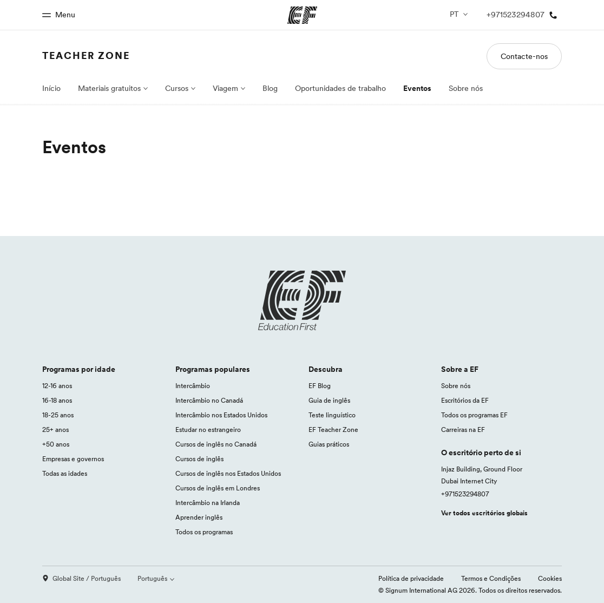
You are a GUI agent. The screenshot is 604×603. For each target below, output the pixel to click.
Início (51, 88)
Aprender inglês (198, 517)
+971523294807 (465, 494)
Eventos (417, 88)
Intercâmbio (192, 385)
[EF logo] (302, 300)
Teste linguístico (332, 415)
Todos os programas (204, 531)
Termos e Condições (491, 578)
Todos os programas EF (474, 415)
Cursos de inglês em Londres (217, 488)
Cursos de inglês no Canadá (216, 444)
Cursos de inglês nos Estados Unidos (228, 473)
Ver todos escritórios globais (484, 512)
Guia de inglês (329, 400)
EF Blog (319, 385)
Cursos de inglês (199, 458)
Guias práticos (328, 444)
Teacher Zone (86, 55)
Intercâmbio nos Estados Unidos (221, 415)
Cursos (176, 88)
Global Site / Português (81, 578)
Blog (270, 88)
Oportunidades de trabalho (340, 88)
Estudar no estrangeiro (208, 429)
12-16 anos (57, 385)
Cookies (550, 578)
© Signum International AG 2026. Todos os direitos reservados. (470, 590)
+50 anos (55, 444)
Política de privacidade (411, 578)
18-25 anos (58, 415)
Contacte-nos (524, 56)
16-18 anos (57, 400)
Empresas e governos (73, 458)
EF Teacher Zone (333, 429)
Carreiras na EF (463, 429)
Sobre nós (466, 88)
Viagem (225, 88)
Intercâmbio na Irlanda (207, 502)
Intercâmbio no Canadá (209, 400)
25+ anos (55, 429)
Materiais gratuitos (109, 88)
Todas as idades (64, 473)
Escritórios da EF (465, 400)
